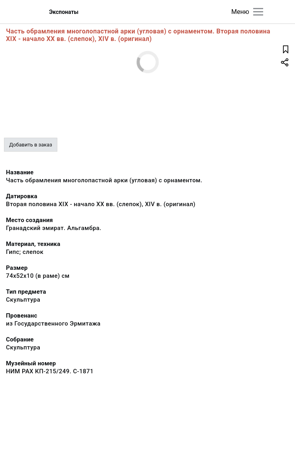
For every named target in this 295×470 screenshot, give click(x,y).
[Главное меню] (258, 12)
